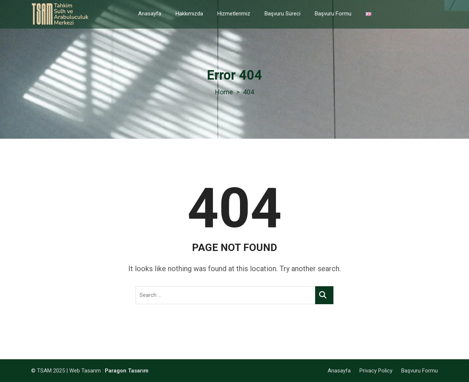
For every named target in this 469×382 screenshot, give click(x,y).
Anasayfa (149, 13)
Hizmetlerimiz (233, 13)
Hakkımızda (189, 13)
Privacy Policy (375, 370)
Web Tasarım (85, 370)
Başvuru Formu (333, 13)
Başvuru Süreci (282, 13)
